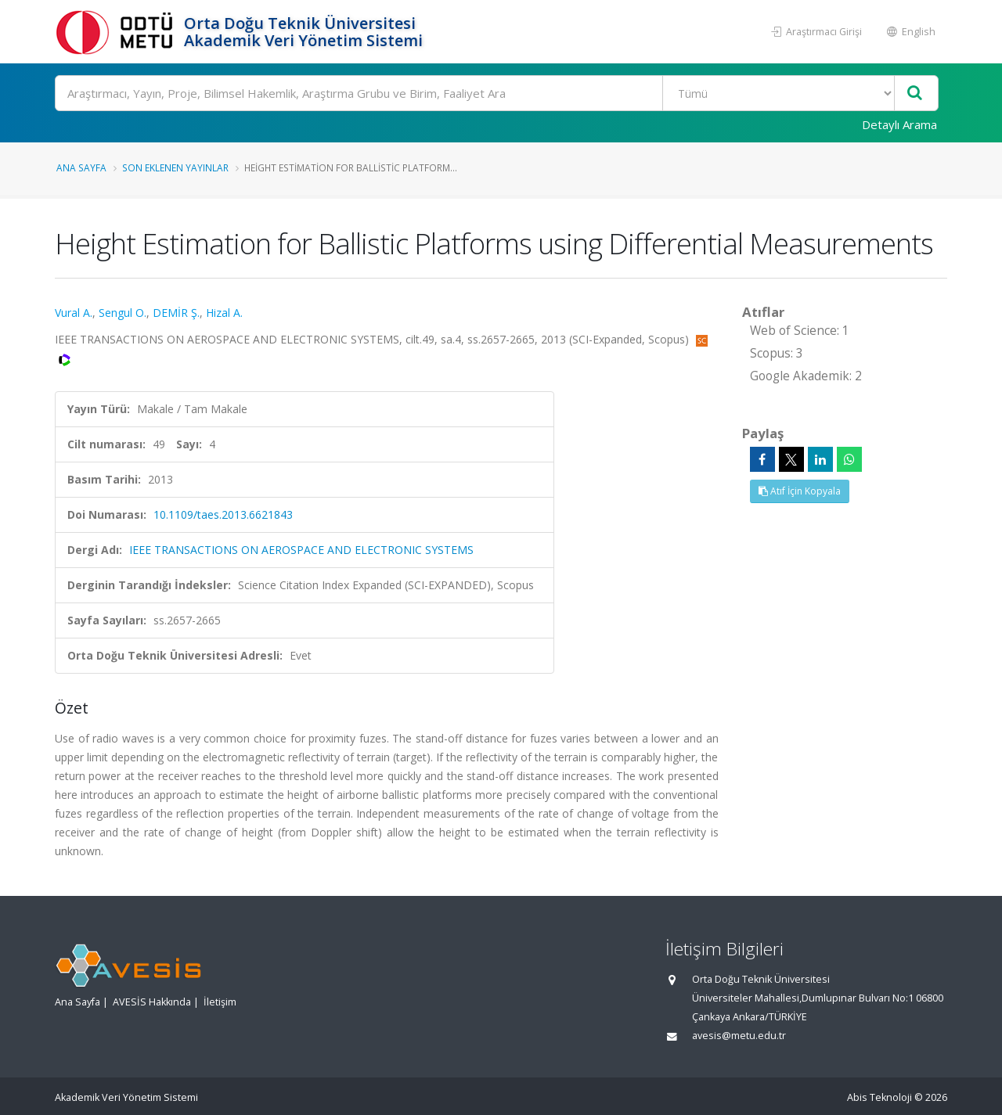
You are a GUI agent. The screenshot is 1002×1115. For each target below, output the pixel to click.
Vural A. (73, 312)
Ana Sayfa (81, 167)
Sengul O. (122, 312)
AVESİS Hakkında (152, 1002)
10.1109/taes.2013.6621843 (223, 514)
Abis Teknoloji (879, 1097)
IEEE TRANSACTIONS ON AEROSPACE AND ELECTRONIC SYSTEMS (301, 549)
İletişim (220, 1002)
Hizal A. (224, 312)
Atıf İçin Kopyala (800, 491)
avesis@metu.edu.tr (739, 1035)
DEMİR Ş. (176, 312)
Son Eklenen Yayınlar (175, 167)
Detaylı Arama (899, 124)
